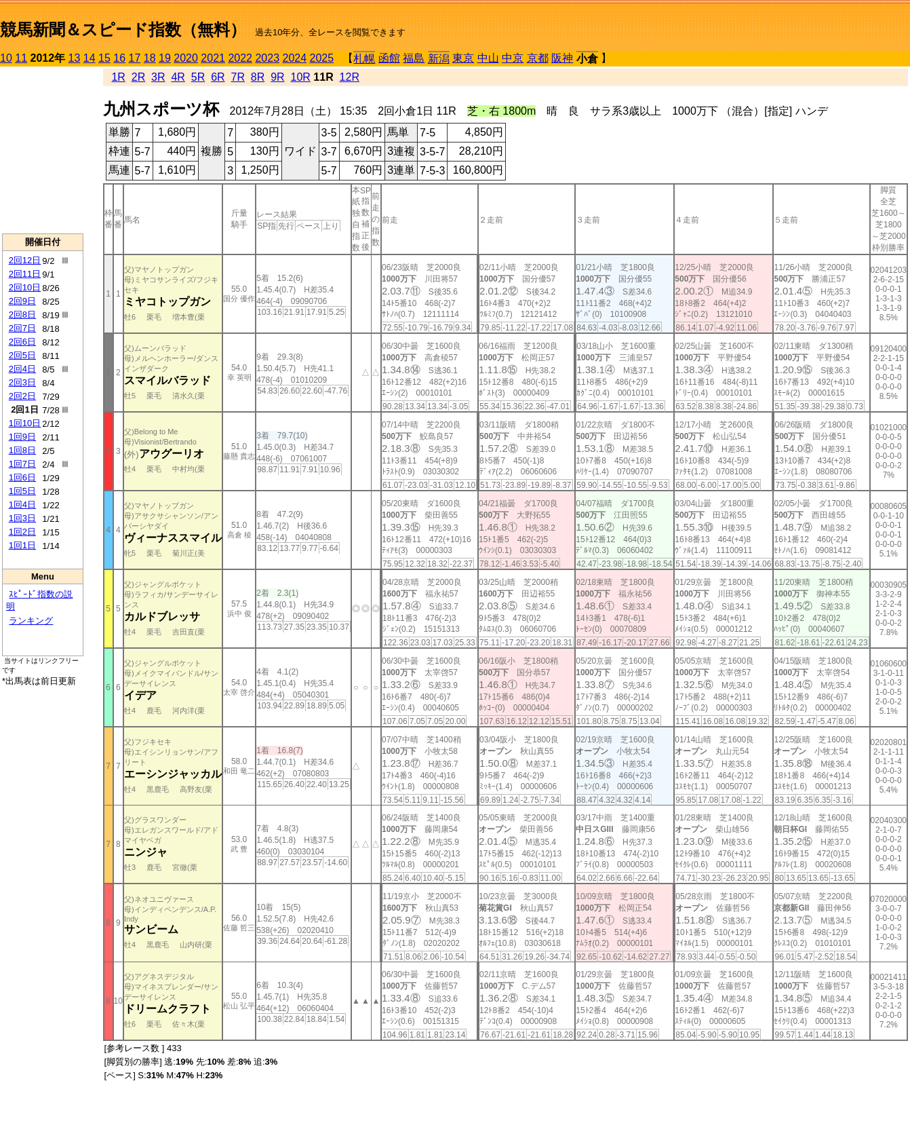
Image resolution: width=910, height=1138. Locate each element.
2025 (322, 58)
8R (257, 77)
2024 (294, 58)
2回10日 (25, 287)
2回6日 (22, 342)
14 (89, 58)
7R (237, 77)
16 (119, 58)
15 (104, 58)
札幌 (364, 58)
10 (6, 58)
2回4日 (22, 369)
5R (198, 77)
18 (150, 58)
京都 (538, 58)
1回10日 (25, 423)
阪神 (562, 58)
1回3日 (22, 518)
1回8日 (22, 450)
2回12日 (25, 260)
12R (349, 77)
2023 (267, 58)
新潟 (439, 58)
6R (217, 77)
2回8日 (22, 314)
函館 (389, 58)
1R (118, 77)
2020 (186, 58)
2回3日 (22, 382)
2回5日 (22, 355)
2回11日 (25, 274)
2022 (240, 58)
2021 (213, 58)
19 (165, 58)
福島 (413, 58)
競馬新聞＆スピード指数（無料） (123, 29)
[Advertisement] (42, 150)
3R (158, 77)
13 (74, 58)
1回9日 (22, 437)
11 (21, 58)
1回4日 (22, 504)
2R (138, 77)
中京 (512, 58)
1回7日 (22, 464)
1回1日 (22, 545)
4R (177, 77)
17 (135, 58)
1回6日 (22, 477)
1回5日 (22, 491)
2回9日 (22, 301)
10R (301, 77)
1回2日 (22, 532)
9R (277, 77)
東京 (463, 58)
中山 (488, 58)
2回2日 (22, 396)
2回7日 (22, 328)
